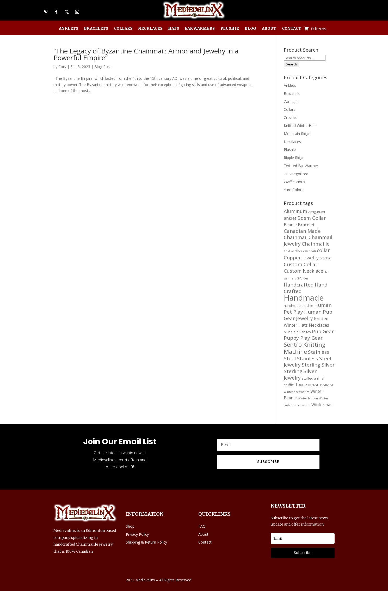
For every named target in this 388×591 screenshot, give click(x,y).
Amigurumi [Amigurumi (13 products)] (316, 211)
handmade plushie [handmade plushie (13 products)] (298, 305)
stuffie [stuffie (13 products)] (289, 384)
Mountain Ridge (297, 133)
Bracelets (96, 29)
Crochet (290, 117)
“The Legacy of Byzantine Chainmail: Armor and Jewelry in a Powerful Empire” (145, 54)
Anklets (68, 29)
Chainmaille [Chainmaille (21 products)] (316, 243)
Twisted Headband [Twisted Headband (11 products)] (320, 385)
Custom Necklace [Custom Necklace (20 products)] (303, 270)
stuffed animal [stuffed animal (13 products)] (313, 378)
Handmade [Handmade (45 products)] (304, 298)
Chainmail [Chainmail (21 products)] (295, 237)
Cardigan (291, 101)
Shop (130, 526)
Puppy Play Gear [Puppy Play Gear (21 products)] (303, 337)
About (269, 29)
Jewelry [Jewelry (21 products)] (304, 318)
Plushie (229, 29)
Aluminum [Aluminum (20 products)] (295, 211)
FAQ (202, 526)
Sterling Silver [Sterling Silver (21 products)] (318, 364)
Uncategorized (296, 173)
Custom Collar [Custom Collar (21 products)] (300, 264)
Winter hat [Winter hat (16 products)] (321, 404)
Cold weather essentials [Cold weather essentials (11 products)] (300, 251)
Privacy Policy (137, 534)
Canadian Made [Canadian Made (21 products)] (302, 231)
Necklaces (150, 29)
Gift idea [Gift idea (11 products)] (303, 278)
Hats (173, 29)
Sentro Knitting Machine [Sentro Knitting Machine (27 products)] (304, 348)
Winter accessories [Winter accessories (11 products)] (296, 392)
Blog (250, 29)
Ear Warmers (200, 29)
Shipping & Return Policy (146, 542)
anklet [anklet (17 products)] (290, 218)
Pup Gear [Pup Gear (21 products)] (323, 331)
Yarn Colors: (294, 189)
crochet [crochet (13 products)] (325, 258)
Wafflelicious (294, 181)
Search (291, 64)
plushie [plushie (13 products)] (289, 332)
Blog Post (102, 66)
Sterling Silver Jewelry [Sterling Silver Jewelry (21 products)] (300, 374)
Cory (62, 66)
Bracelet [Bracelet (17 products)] (306, 225)
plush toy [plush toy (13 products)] (304, 332)
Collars (123, 29)
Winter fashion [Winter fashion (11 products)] (308, 398)
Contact (291, 29)
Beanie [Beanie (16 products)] (290, 225)
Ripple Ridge (294, 157)
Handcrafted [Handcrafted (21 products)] (299, 284)
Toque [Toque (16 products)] (301, 384)
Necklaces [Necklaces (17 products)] (319, 325)
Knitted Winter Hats (300, 125)
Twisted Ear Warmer (301, 165)
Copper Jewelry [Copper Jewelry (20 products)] (301, 257)
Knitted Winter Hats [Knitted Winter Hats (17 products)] (306, 321)
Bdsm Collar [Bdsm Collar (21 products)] (311, 218)
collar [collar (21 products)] (323, 250)
